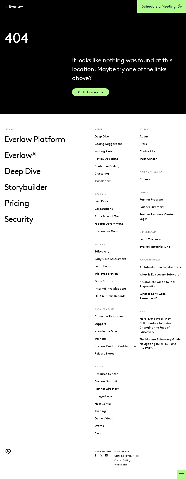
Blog (143, 196)
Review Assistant (106, 158)
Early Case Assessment (110, 259)
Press (143, 223)
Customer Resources (109, 316)
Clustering (102, 173)
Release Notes (104, 353)
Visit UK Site (120, 463)
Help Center (148, 166)
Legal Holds (103, 266)
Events (144, 188)
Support (100, 324)
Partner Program (151, 279)
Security (18, 219)
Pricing (16, 203)
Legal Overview (150, 319)
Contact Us (147, 231)
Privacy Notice (121, 450)
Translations (103, 181)
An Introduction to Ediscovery (160, 347)
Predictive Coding (107, 166)
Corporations (104, 209)
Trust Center (148, 238)
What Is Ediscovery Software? (160, 354)
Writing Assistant (107, 151)
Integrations (148, 158)
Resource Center (151, 136)
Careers (145, 259)
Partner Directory (152, 151)
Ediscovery (102, 251)
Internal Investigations (110, 288)
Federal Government (109, 223)
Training (100, 338)
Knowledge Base (106, 331)
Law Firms (101, 201)
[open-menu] (181, 474)
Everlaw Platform (34, 139)
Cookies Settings (122, 459)
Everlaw (20, 155)
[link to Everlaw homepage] (13, 6)
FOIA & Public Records (110, 296)
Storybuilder (25, 187)
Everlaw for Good (106, 231)
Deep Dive (22, 171)
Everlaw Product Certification (115, 346)
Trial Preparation (106, 273)
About (144, 216)
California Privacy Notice (127, 454)
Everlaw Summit (151, 144)
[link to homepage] (7, 452)
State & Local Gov (107, 216)
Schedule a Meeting (162, 6)
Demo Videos (149, 181)
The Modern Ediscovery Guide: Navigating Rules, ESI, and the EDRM (161, 423)
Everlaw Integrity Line (155, 326)
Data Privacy (104, 281)
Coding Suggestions (108, 144)
